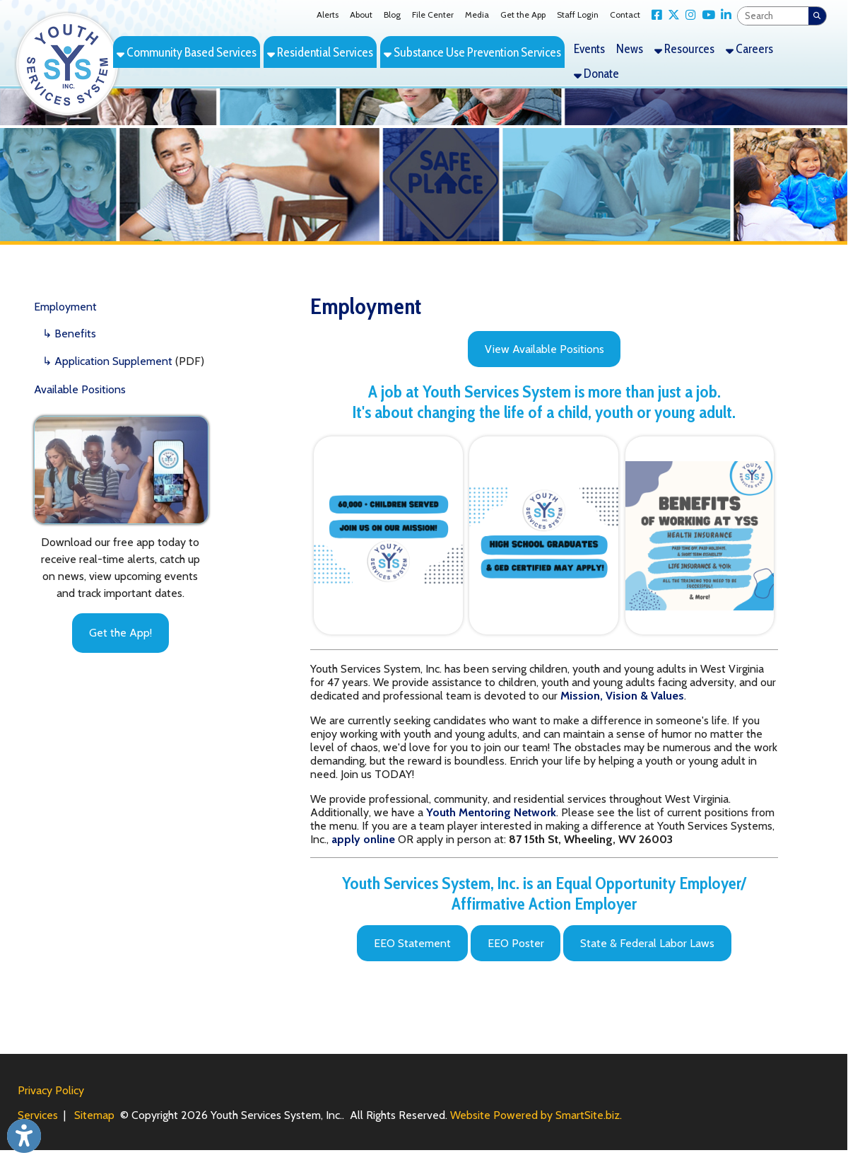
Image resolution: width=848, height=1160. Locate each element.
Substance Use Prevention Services (472, 52)
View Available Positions (544, 349)
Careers (749, 48)
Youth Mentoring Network (491, 812)
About (361, 14)
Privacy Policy (51, 1090)
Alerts (327, 14)
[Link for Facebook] (654, 15)
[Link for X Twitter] (671, 15)
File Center (433, 14)
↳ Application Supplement (107, 361)
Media (477, 14)
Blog (392, 14)
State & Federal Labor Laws (647, 943)
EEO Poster (516, 943)
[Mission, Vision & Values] (622, 695)
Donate (596, 73)
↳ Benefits (69, 333)
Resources (684, 48)
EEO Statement (412, 943)
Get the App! (120, 632)
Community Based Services (187, 52)
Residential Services (320, 52)
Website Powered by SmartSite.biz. (536, 1115)
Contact (625, 14)
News (629, 48)
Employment (65, 306)
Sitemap (94, 1115)
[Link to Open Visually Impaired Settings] (24, 1136)
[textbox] (773, 16)
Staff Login (578, 14)
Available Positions (80, 389)
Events (589, 48)
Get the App (523, 14)
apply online (363, 839)
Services (38, 1115)
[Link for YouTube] (705, 15)
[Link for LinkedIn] (723, 15)
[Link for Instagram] (688, 15)
